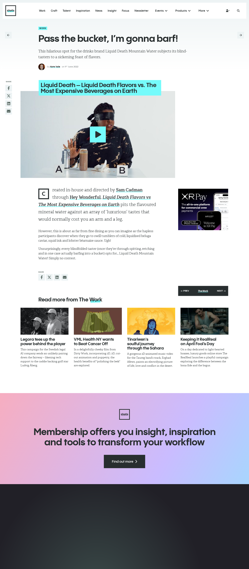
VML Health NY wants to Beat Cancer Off (94, 341)
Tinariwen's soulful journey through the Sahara (145, 343)
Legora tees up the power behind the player (43, 341)
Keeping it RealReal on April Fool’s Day (198, 341)
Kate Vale (55, 66)
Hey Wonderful (85, 197)
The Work (203, 290)
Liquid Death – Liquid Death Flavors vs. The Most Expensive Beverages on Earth (98, 87)
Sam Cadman (129, 189)
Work (42, 28)
